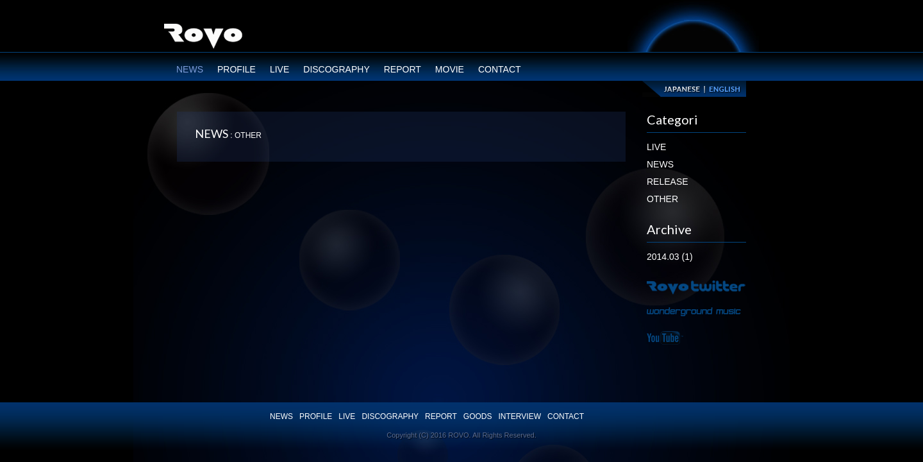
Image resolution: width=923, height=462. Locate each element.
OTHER (662, 199)
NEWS (189, 69)
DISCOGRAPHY (336, 69)
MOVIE (449, 69)
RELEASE (667, 181)
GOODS (477, 416)
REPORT (402, 69)
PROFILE (236, 69)
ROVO (203, 37)
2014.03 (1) (670, 257)
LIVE (279, 69)
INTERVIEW (520, 416)
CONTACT (499, 69)
